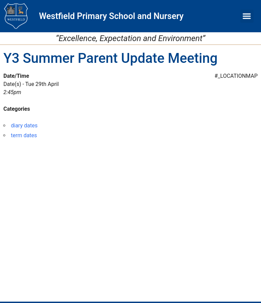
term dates (24, 135)
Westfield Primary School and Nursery (111, 16)
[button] (247, 16)
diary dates (24, 125)
